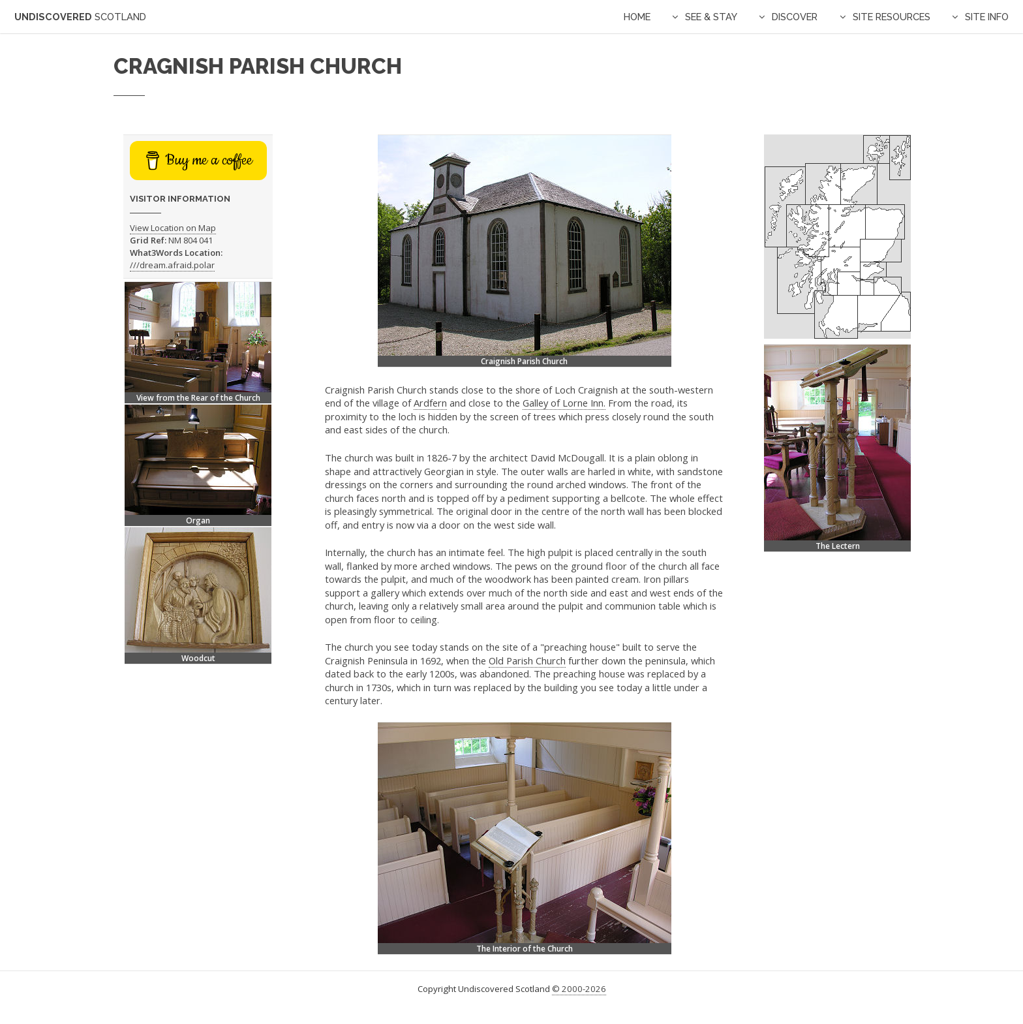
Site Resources (891, 16)
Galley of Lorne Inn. (564, 402)
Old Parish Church (527, 660)
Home (637, 16)
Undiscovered (80, 16)
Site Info (987, 16)
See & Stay (711, 16)
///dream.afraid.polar (172, 265)
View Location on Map (173, 228)
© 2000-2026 (579, 989)
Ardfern (430, 402)
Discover (794, 16)
